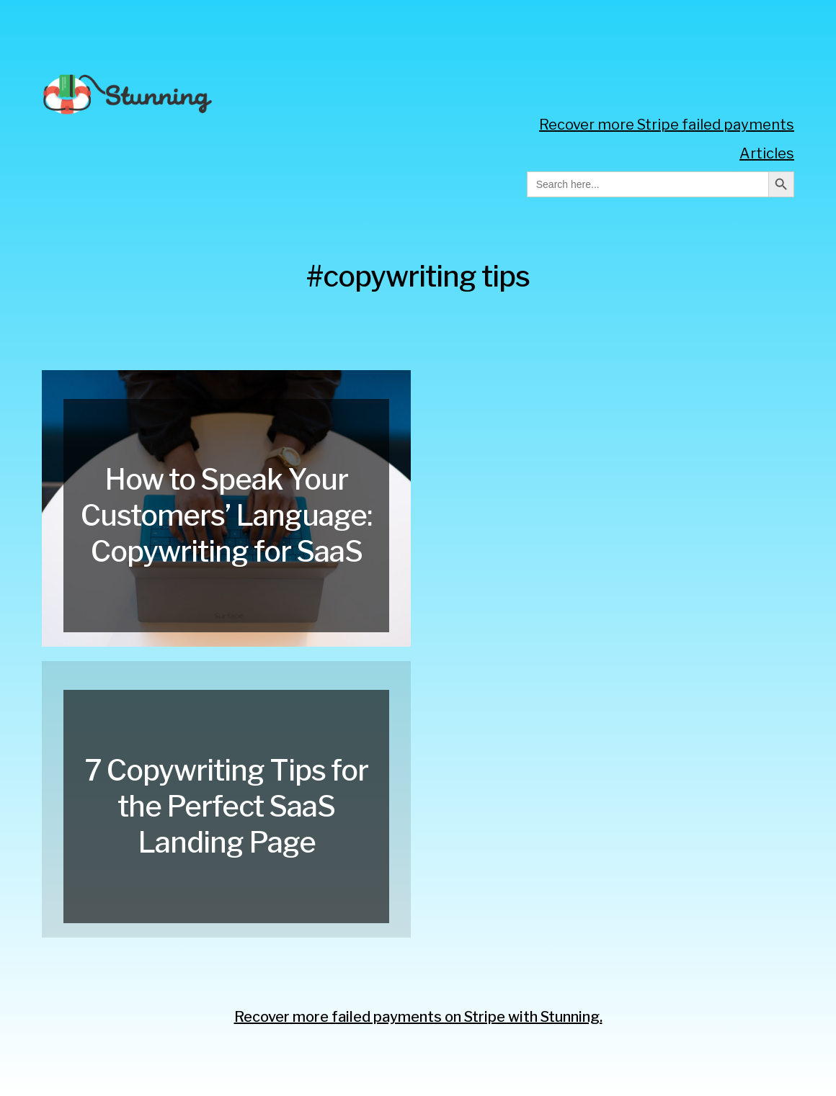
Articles (766, 153)
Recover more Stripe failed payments (666, 124)
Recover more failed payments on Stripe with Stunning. (418, 1016)
